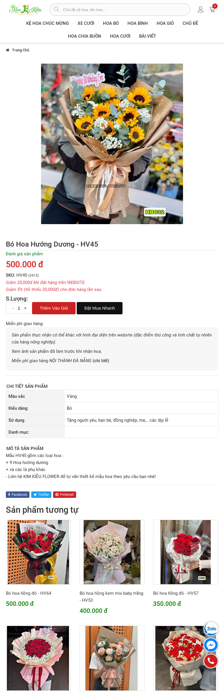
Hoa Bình (137, 23)
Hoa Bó (111, 23)
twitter (41, 495)
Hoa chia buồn (84, 36)
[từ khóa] (126, 9)
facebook (17, 495)
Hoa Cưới (120, 36)
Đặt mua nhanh (99, 308)
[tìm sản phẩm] (56, 10)
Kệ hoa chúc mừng (47, 23)
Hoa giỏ (165, 23)
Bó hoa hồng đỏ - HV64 (28, 593)
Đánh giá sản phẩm (24, 254)
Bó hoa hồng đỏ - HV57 (175, 593)
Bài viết (147, 36)
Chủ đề (190, 23)
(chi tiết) (101, 360)
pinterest (64, 495)
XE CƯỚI (86, 23)
